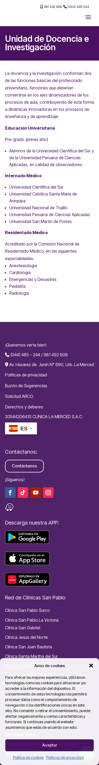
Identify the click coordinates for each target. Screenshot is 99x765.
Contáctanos (24, 465)
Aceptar (49, 745)
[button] (91, 665)
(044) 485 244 (76, 6)
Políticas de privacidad (65, 757)
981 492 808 (51, 6)
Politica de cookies (28, 757)
